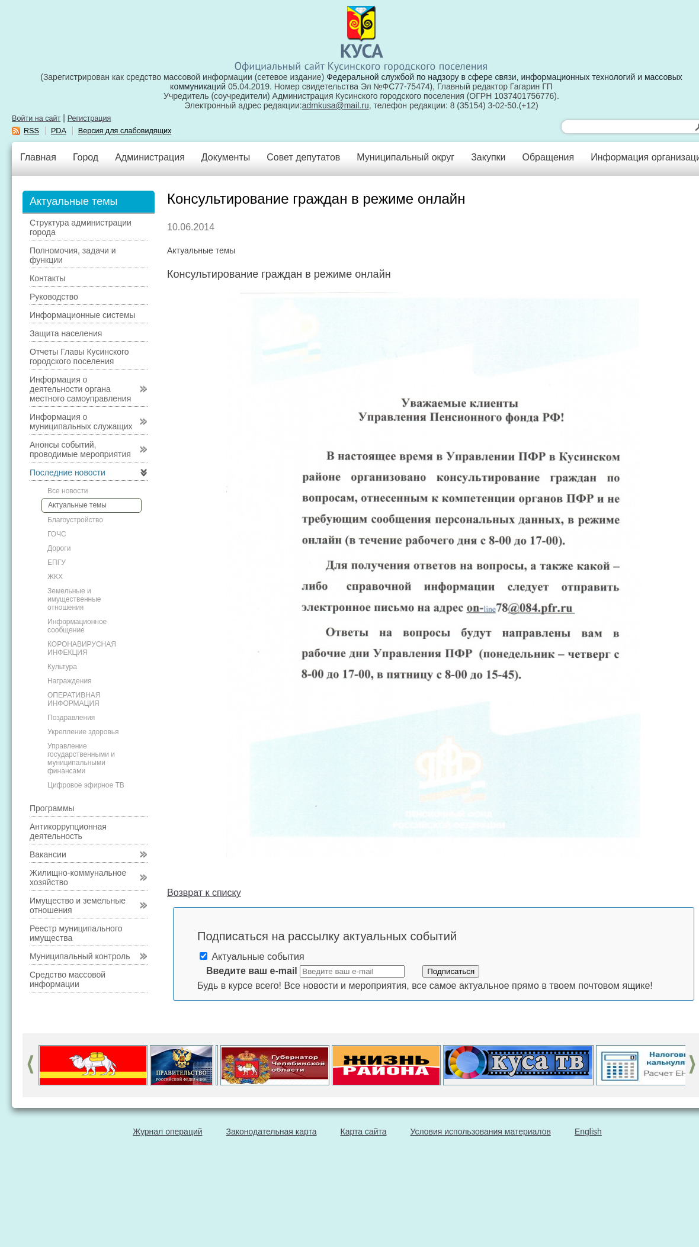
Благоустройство (75, 520)
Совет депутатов (303, 157)
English (588, 1131)
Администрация (150, 157)
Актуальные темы (77, 505)
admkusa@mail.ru (335, 105)
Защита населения (66, 333)
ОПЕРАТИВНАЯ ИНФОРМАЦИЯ (74, 699)
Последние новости (67, 472)
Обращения (548, 157)
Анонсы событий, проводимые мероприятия (80, 449)
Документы (225, 157)
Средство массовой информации (67, 979)
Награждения (69, 681)
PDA (58, 131)
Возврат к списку (204, 893)
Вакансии (48, 854)
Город (85, 157)
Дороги (58, 548)
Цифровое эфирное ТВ (85, 785)
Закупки (488, 157)
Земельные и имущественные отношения (74, 599)
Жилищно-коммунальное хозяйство (78, 877)
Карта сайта (364, 1131)
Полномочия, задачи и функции (73, 255)
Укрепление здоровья (83, 732)
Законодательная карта (271, 1131)
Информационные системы (83, 315)
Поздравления (71, 718)
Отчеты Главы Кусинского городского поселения (79, 356)
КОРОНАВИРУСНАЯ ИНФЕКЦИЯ (81, 648)
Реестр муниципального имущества (76, 933)
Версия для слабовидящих (125, 131)
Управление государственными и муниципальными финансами (81, 758)
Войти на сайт (36, 118)
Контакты (47, 278)
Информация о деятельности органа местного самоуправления (80, 389)
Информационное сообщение (77, 626)
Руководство (54, 296)
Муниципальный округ (405, 157)
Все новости (67, 491)
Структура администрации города (81, 227)
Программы (52, 808)
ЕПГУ (56, 562)
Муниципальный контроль (80, 956)
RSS (31, 131)
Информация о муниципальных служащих (81, 421)
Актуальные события (252, 957)
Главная (38, 157)
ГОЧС (56, 534)
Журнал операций (167, 1131)
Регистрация (89, 118)
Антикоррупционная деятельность (68, 831)
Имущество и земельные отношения (78, 905)
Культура (62, 667)
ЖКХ (55, 577)
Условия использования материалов (481, 1131)
